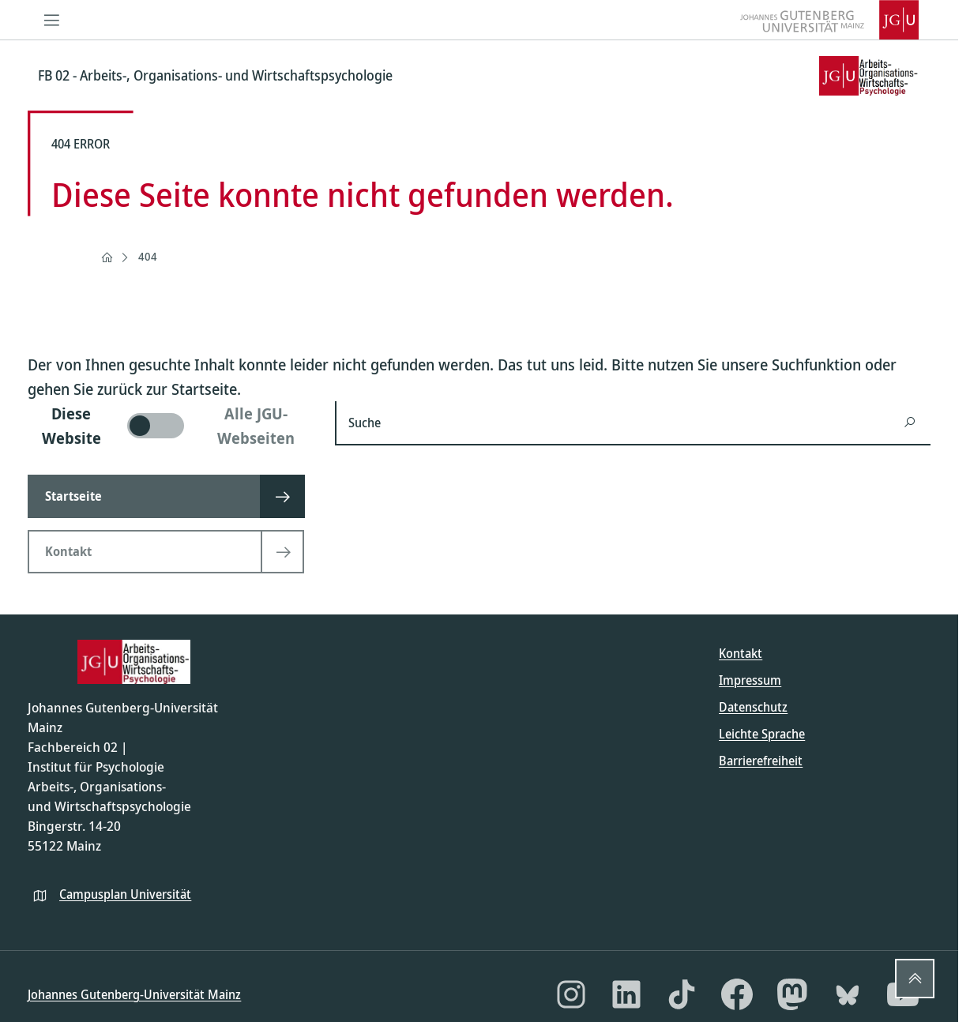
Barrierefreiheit (761, 760)
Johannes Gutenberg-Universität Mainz (134, 994)
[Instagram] (571, 994)
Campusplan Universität (125, 894)
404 (147, 256)
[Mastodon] (792, 994)
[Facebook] (737, 994)
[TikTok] (681, 994)
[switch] (172, 425)
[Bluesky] (847, 994)
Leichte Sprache (762, 733)
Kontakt (740, 653)
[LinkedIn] (626, 994)
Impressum (750, 680)
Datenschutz (753, 707)
